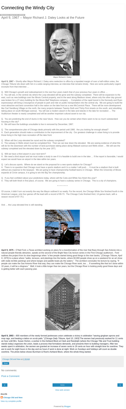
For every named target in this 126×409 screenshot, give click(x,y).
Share (6, 363)
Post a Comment (10, 376)
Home (62, 385)
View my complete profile (11, 401)
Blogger (67, 406)
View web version (62, 390)
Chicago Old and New (12, 397)
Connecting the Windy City (27, 7)
